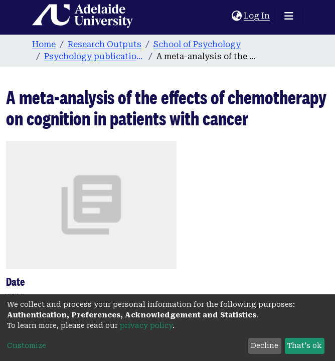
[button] (236, 16)
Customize (26, 345)
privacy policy (146, 325)
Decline (264, 345)
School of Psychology (197, 44)
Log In (257, 16)
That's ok (304, 345)
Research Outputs (104, 44)
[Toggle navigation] (289, 16)
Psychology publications (94, 56)
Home (44, 44)
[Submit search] (224, 16)
